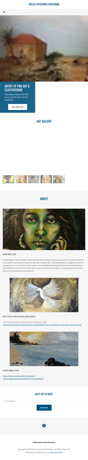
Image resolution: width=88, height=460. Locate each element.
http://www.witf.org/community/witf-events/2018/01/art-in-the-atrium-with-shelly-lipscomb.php (42, 325)
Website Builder (56, 452)
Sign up (44, 408)
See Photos (17, 107)
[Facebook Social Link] (44, 426)
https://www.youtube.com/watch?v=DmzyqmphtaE (23, 379)
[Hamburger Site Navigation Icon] (6, 12)
